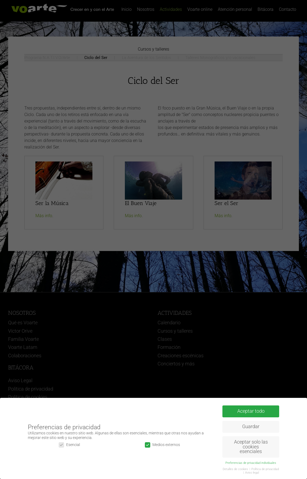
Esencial (69, 444)
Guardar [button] (250, 426)
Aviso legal (252, 472)
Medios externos (162, 444)
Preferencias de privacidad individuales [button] (250, 463)
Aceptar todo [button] (251, 411)
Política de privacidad (265, 469)
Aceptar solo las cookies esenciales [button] (251, 446)
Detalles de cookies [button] (236, 469)
